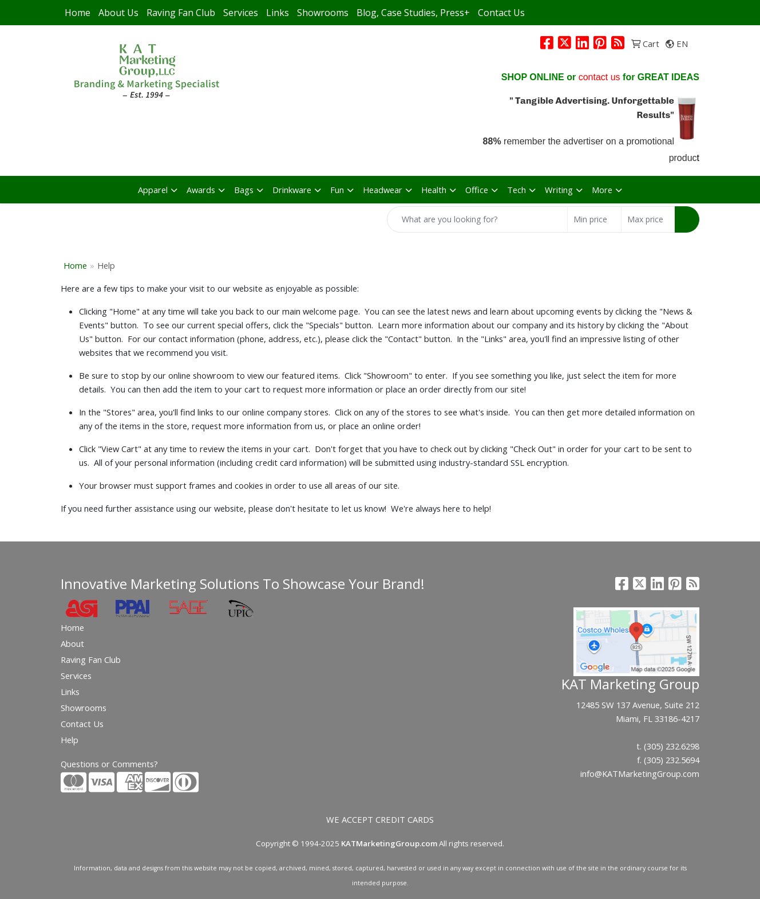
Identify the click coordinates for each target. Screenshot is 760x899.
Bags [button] (244, 189)
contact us (599, 77)
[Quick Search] (477, 219)
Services (240, 12)
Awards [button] (201, 189)
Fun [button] (337, 189)
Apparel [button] (153, 189)
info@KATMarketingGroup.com (639, 773)
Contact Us (501, 12)
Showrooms (323, 12)
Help (69, 739)
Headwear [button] (382, 189)
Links (277, 12)
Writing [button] (559, 189)
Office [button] (476, 189)
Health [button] (433, 189)
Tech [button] (516, 189)
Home (77, 12)
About (72, 643)
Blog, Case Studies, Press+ (413, 12)
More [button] (602, 189)
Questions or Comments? (109, 764)
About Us (118, 12)
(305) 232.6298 (671, 746)
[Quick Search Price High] (648, 219)
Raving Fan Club (181, 12)
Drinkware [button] (291, 189)
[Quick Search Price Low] (594, 219)
